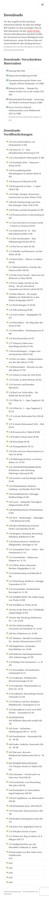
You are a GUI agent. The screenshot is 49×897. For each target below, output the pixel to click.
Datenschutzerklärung (12, 892)
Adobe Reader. (34, 31)
